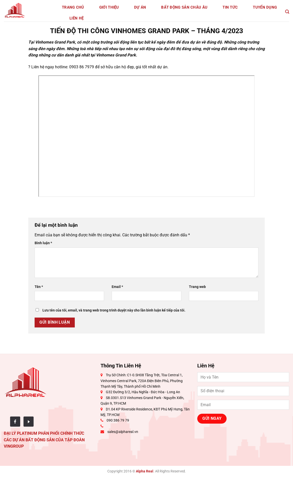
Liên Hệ (76, 18)
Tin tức (230, 7)
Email (117, 287)
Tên (39, 287)
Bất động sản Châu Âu (184, 7)
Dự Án (140, 7)
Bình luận (43, 243)
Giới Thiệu (109, 7)
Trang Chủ (73, 7)
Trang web (197, 287)
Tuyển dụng (265, 7)
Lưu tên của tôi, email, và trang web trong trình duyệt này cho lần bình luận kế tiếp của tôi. (113, 310)
